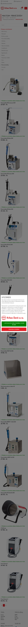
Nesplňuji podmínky (14, 329)
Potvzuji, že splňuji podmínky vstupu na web (14, 324)
